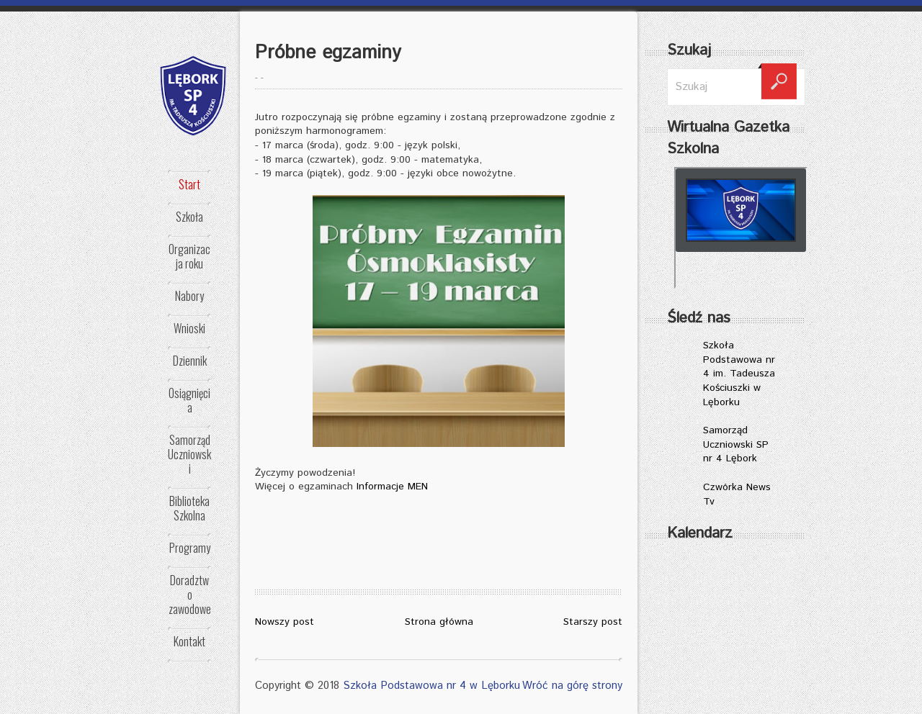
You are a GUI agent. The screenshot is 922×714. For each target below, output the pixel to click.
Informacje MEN (392, 486)
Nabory (189, 295)
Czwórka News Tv (737, 494)
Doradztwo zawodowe (190, 594)
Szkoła (189, 216)
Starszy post (592, 622)
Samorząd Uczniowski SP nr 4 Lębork (736, 444)
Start (189, 184)
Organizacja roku (189, 256)
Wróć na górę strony (572, 685)
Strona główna (439, 622)
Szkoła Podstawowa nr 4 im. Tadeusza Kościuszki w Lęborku (739, 373)
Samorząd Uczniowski (189, 454)
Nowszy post (284, 622)
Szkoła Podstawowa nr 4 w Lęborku (431, 685)
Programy (189, 547)
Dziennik (190, 360)
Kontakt (189, 641)
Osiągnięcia (189, 400)
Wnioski (189, 328)
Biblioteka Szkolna (189, 508)
